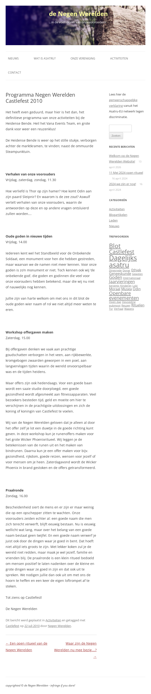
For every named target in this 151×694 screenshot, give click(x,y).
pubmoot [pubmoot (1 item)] (115, 305)
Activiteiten (119, 58)
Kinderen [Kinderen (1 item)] (126, 285)
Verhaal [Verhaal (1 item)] (118, 308)
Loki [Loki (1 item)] (135, 285)
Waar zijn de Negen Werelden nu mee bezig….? (75, 650)
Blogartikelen (118, 215)
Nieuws (13, 58)
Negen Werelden (59, 626)
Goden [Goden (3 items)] (115, 277)
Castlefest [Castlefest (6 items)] (121, 251)
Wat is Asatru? (45, 58)
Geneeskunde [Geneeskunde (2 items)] (120, 273)
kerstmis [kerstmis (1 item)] (114, 285)
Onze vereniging (83, 58)
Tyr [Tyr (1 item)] (111, 308)
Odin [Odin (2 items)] (137, 288)
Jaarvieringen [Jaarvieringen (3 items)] (122, 281)
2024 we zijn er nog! (122, 184)
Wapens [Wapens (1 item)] (129, 308)
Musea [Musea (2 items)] (126, 288)
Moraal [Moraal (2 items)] (114, 288)
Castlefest (12, 626)
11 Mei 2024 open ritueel (126, 173)
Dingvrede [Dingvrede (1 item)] (115, 270)
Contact (14, 73)
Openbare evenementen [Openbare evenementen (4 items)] (124, 295)
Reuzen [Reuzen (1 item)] (125, 305)
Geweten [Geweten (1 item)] (137, 274)
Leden (113, 220)
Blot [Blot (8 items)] (115, 246)
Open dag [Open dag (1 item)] (115, 302)
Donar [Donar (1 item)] (126, 270)
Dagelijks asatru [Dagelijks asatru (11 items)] (123, 261)
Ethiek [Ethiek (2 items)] (136, 270)
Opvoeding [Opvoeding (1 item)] (129, 302)
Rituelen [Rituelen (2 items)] (137, 305)
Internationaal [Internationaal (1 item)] (131, 278)
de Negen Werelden (78, 13)
